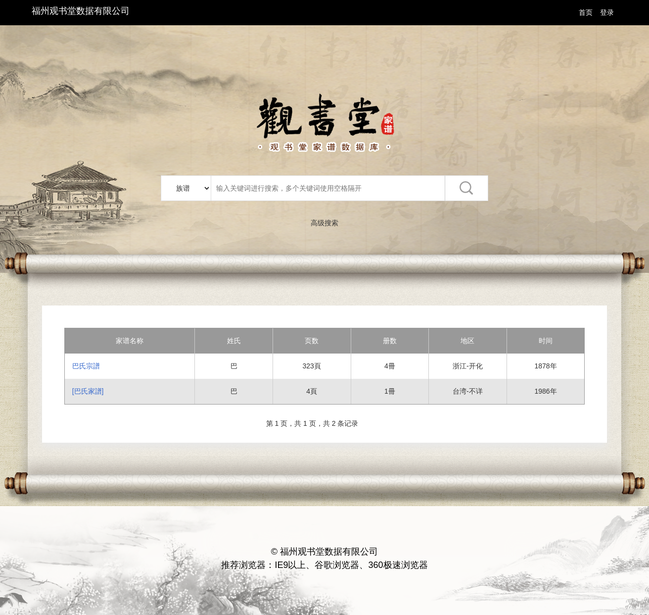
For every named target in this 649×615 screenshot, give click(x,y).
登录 (607, 12)
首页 (586, 12)
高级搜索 (324, 223)
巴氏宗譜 (86, 366)
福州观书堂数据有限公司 (81, 11)
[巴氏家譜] (88, 391)
